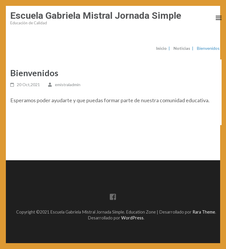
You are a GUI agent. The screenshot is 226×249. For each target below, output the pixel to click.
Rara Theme (204, 211)
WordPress (132, 217)
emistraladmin (67, 84)
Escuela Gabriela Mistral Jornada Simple (95, 15)
